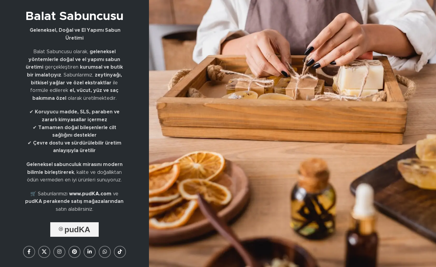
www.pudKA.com (90, 193)
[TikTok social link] (120, 252)
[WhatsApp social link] (105, 252)
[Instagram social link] (59, 252)
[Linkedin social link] (90, 252)
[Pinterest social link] (74, 252)
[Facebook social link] (29, 252)
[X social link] (44, 252)
